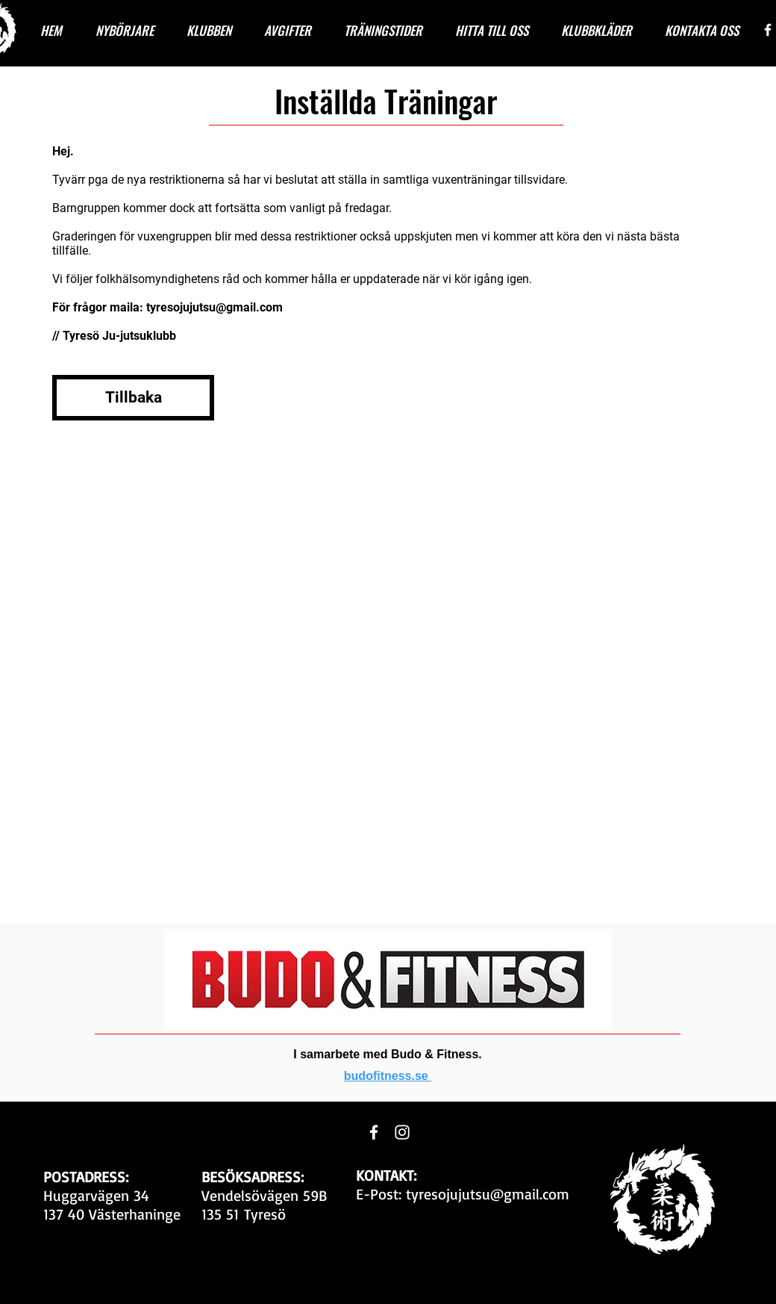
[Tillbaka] (133, 397)
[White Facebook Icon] (768, 30)
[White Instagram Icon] (402, 1132)
